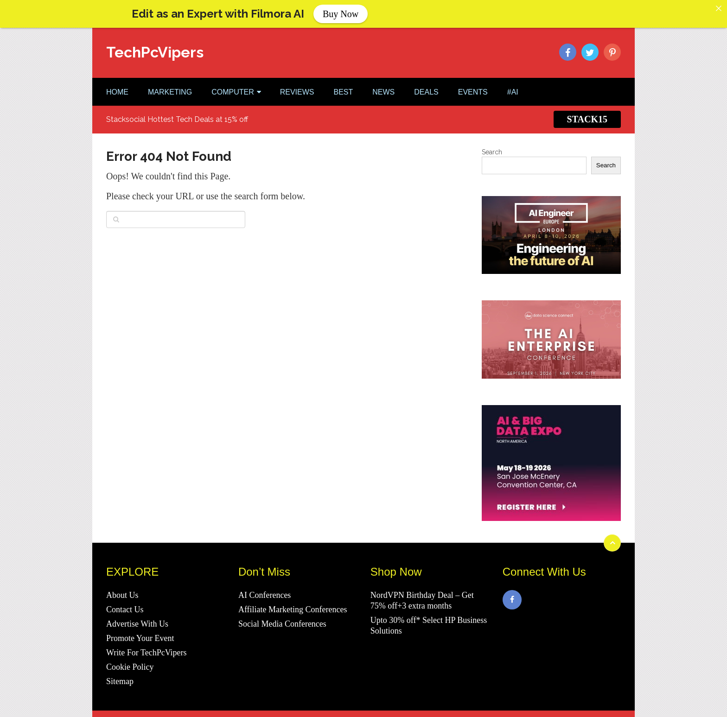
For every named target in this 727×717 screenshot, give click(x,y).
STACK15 (587, 115)
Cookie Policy (130, 663)
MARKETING (170, 88)
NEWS (383, 88)
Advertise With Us (137, 620)
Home (117, 88)
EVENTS (473, 88)
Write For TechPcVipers (146, 649)
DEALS (426, 88)
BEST (343, 88)
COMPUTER (232, 88)
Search (492, 148)
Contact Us (125, 605)
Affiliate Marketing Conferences (292, 605)
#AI (512, 88)
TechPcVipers (155, 48)
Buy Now (340, 14)
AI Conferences (264, 591)
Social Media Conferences (282, 620)
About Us (122, 591)
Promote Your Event (140, 634)
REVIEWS (297, 88)
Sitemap (120, 677)
